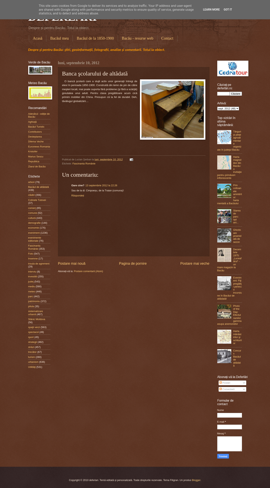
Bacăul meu (59, 38)
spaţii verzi (34, 327)
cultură (32, 217)
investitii (32, 276)
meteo (31, 291)
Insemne (33, 258)
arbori (31, 182)
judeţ (31, 281)
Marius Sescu (35, 156)
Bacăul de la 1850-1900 (95, 38)
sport (31, 337)
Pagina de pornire (133, 263)
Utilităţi (32, 367)
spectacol (33, 332)
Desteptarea (35, 136)
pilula (31, 306)
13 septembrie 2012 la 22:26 (101, 185)
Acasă (37, 38)
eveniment (34, 232)
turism (31, 357)
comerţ (32, 208)
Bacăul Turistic (36, 126)
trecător (32, 351)
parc (30, 296)
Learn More (211, 9)
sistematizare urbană (35, 313)
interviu (32, 271)
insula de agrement (39, 263)
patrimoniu (34, 301)
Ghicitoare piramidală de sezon (237, 235)
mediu (31, 286)
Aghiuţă (32, 121)
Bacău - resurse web (137, 38)
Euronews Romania (39, 146)
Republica (33, 161)
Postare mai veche (194, 263)
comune (32, 212)
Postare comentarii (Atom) (88, 271)
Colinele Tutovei (37, 200)
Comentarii (227, 389)
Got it (228, 9)
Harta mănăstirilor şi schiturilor (237, 337)
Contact (167, 38)
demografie (34, 222)
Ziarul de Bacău (37, 166)
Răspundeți (77, 195)
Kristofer (33, 151)
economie (33, 227)
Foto (30, 253)
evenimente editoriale (34, 239)
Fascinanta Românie (83, 163)
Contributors (35, 131)
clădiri (31, 194)
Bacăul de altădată (38, 186)
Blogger (196, 480)
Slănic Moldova (36, 319)
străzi (31, 347)
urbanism (33, 361)
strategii (32, 342)
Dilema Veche (36, 141)
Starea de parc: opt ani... (237, 216)
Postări (224, 382)
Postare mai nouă (71, 263)
